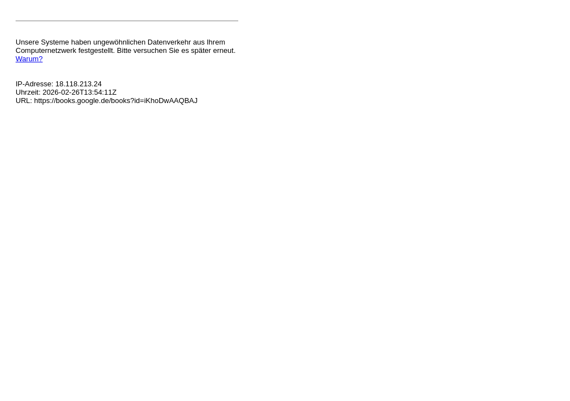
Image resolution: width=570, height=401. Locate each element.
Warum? (29, 59)
